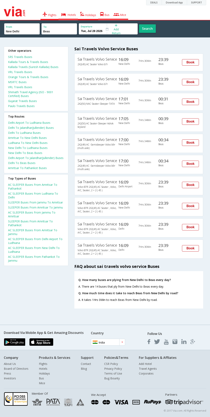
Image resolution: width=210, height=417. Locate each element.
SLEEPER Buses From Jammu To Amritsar (35, 202)
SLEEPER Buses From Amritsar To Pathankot (30, 223)
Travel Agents (148, 369)
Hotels (43, 369)
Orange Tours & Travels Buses (28, 77)
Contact (86, 364)
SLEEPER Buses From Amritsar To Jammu (35, 207)
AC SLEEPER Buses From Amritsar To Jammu (32, 232)
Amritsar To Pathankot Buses (27, 168)
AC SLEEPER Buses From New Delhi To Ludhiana (34, 250)
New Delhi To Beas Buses (25, 153)
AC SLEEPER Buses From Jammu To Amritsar (31, 214)
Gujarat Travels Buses (22, 101)
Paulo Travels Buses (21, 106)
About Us (10, 364)
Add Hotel (145, 364)
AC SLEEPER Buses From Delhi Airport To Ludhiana (35, 241)
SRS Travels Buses (20, 57)
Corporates (146, 373)
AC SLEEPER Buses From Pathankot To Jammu (34, 258)
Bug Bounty (112, 378)
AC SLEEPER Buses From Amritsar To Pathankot (32, 186)
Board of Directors (16, 369)
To (45, 27)
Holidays (44, 373)
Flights (43, 364)
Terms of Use (113, 373)
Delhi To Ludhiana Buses (24, 133)
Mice (42, 383)
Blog (84, 369)
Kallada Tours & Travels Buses (28, 62)
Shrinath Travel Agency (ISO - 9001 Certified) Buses (30, 94)
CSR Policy (111, 364)
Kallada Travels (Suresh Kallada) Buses (33, 67)
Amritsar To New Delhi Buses (27, 138)
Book (190, 62)
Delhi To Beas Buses (21, 163)
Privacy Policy (113, 369)
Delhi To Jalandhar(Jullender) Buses (31, 128)
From (9, 27)
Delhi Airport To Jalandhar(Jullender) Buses (35, 158)
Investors (10, 378)
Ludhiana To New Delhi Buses (28, 143)
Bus (41, 378)
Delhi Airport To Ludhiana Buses (29, 123)
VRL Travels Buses (20, 72)
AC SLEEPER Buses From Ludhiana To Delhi (33, 195)
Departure (86, 26)
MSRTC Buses (17, 82)
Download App (174, 2)
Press (7, 373)
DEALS (154, 2)
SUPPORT (196, 2)
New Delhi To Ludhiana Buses (28, 148)
